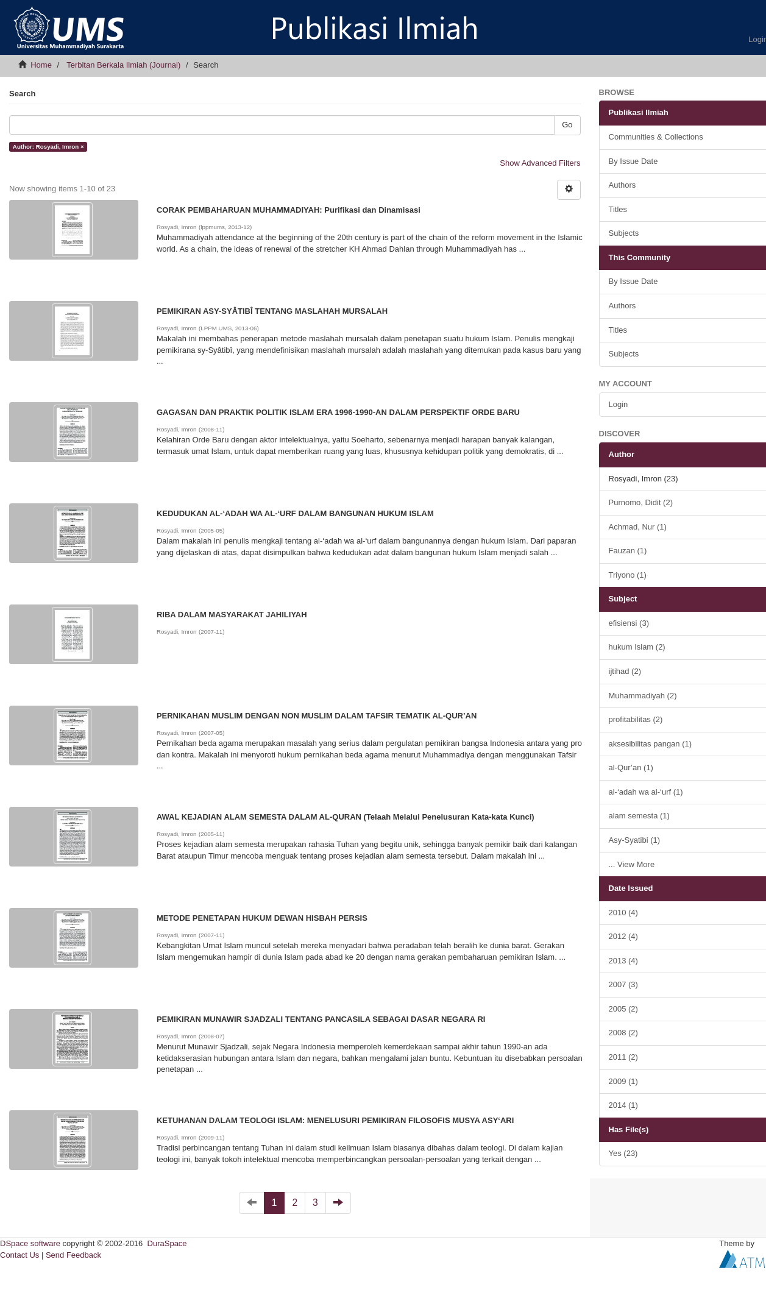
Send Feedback (73, 1255)
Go (567, 124)
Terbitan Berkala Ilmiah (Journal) (123, 64)
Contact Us (19, 1255)
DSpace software (30, 1243)
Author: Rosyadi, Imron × (48, 146)
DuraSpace (167, 1243)
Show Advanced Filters (540, 163)
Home (41, 64)
